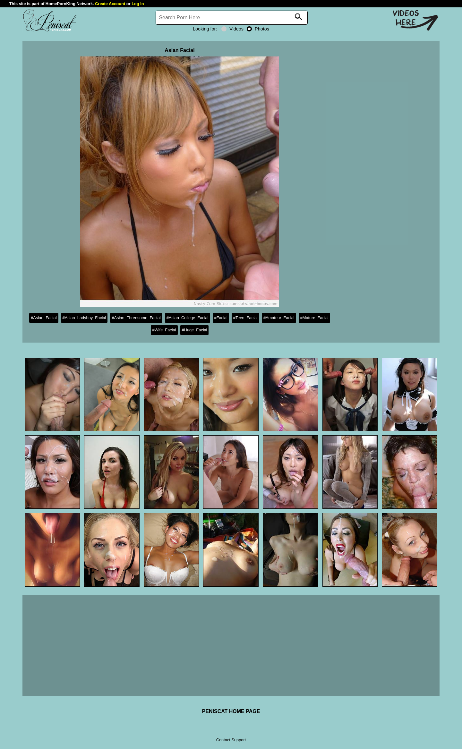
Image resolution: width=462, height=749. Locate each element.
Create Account (110, 3)
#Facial (220, 317)
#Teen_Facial (245, 317)
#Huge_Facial (194, 330)
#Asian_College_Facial (188, 317)
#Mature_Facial (314, 317)
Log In (138, 3)
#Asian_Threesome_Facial (136, 317)
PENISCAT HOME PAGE (231, 711)
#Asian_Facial (43, 317)
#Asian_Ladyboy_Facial (84, 317)
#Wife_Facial (164, 330)
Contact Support (231, 739)
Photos (258, 28)
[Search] (232, 18)
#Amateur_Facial (279, 317)
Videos (232, 28)
